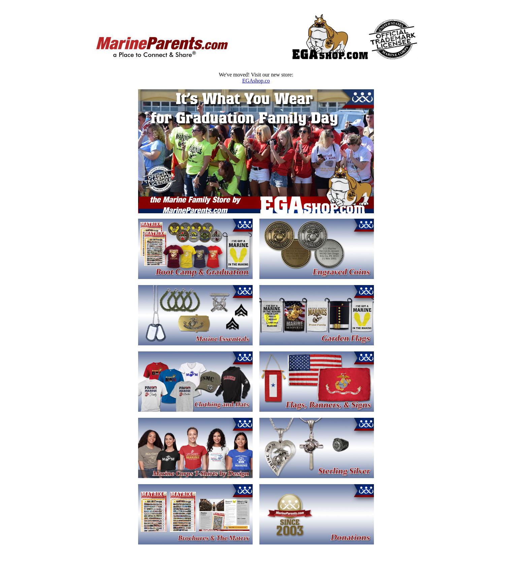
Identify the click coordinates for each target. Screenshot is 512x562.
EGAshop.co (256, 81)
